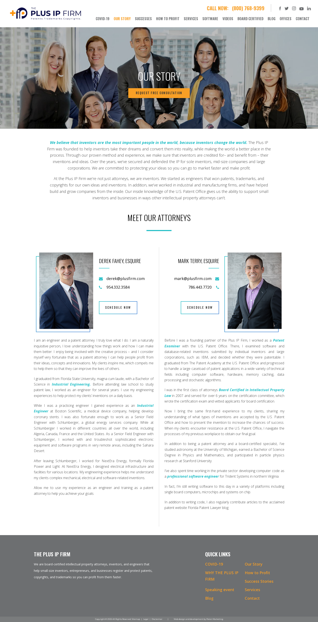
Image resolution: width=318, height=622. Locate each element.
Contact (252, 598)
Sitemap (136, 619)
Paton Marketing (214, 619)
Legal (145, 619)
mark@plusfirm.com (193, 278)
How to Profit (257, 572)
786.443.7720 (200, 287)
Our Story (254, 564)
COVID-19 (214, 564)
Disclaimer (157, 619)
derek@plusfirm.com (125, 278)
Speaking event (219, 589)
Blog (209, 598)
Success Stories (259, 581)
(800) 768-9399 (248, 8)
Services (252, 589)
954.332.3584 (118, 287)
